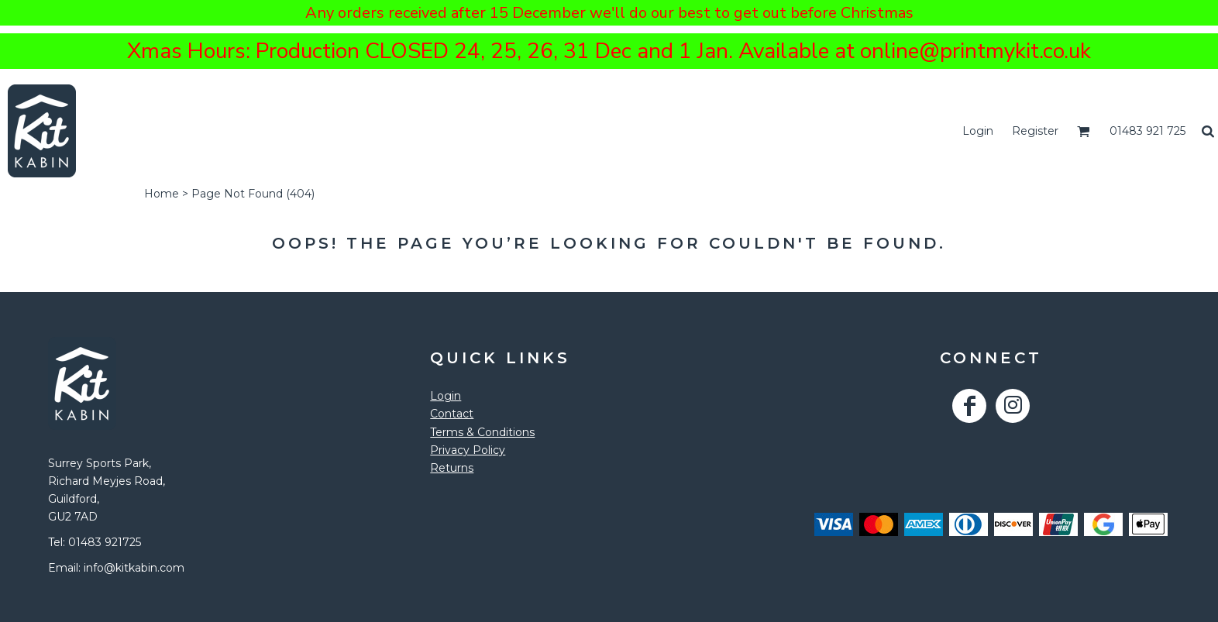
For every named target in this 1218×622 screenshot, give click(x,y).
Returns (451, 468)
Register (1035, 131)
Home (161, 194)
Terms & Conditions (482, 432)
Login (977, 131)
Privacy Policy (467, 450)
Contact (451, 414)
